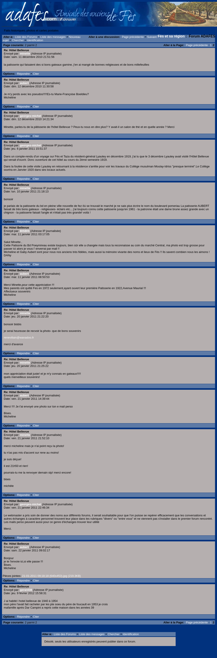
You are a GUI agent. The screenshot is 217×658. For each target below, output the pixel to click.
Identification (35, 40)
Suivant (152, 37)
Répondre (23, 73)
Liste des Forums (26, 37)
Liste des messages (53, 37)
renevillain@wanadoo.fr (19, 337)
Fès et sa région (171, 36)
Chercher (18, 40)
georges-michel (30, 116)
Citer (36, 73)
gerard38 (26, 589)
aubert (24, 83)
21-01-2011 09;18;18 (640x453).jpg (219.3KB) (51, 576)
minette (25, 53)
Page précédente (133, 37)
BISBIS (24, 231)
